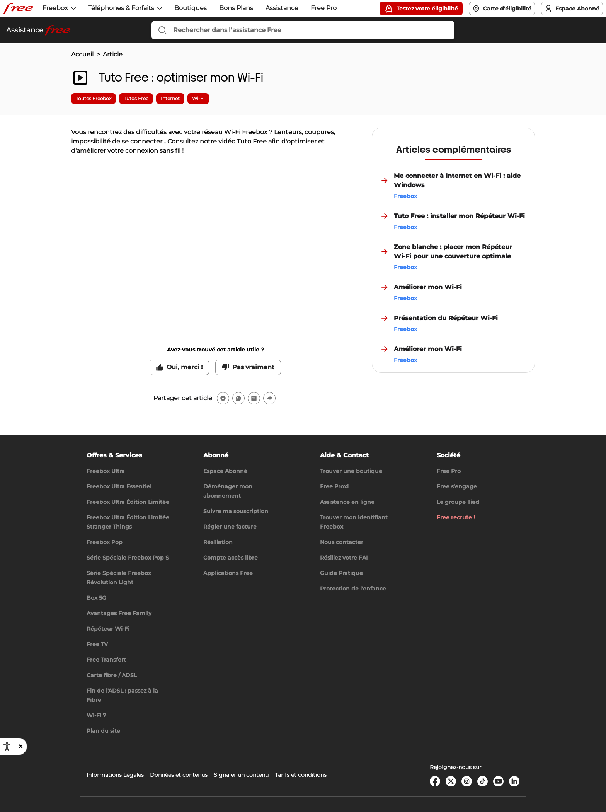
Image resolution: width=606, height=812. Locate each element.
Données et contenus (179, 774)
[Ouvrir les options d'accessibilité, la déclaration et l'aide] (7, 746)
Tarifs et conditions (301, 774)
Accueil (82, 54)
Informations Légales (115, 774)
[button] (20, 746)
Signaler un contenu (241, 774)
